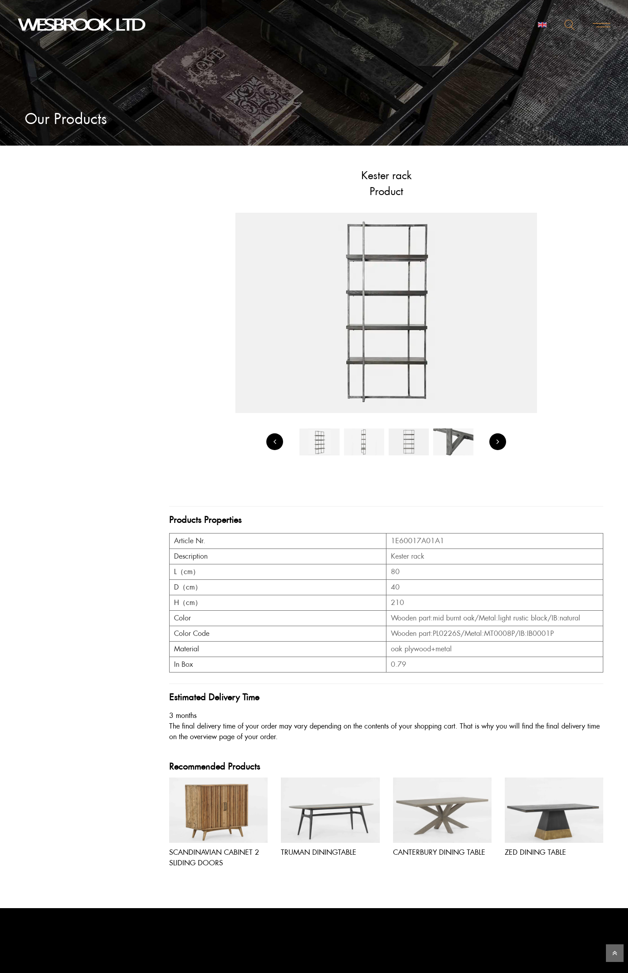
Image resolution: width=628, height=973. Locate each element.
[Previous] (274, 441)
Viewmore (48, 308)
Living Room (51, 257)
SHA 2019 (56, 373)
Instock (43, 326)
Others (43, 291)
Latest (41, 239)
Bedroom (46, 205)
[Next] (497, 441)
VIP (37, 343)
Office (42, 274)
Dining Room (52, 222)
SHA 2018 (56, 358)
